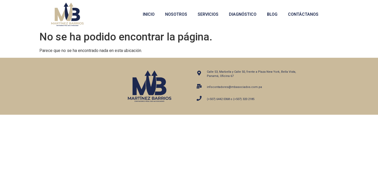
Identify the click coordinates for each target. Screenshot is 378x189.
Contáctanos (303, 14)
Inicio (149, 14)
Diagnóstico (242, 14)
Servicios (208, 14)
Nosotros (176, 14)
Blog (272, 14)
